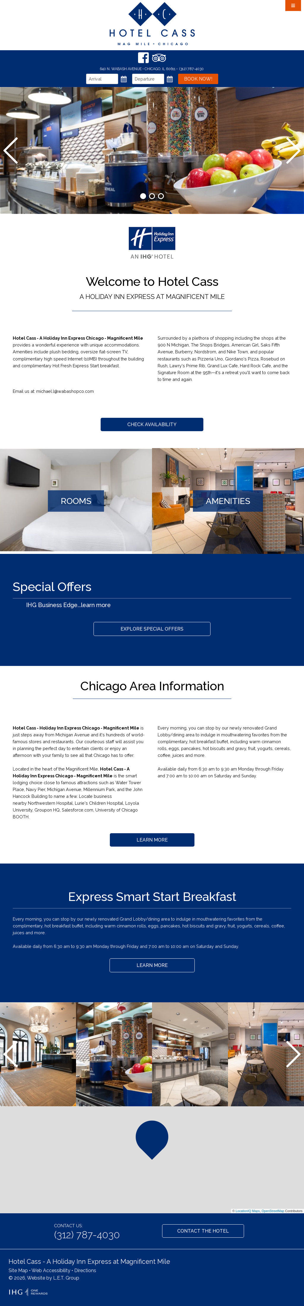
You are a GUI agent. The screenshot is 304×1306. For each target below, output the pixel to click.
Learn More (152, 840)
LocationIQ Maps (248, 1211)
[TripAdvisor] (159, 58)
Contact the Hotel (203, 1231)
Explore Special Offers (152, 629)
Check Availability (152, 424)
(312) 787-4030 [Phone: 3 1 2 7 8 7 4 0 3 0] (191, 69)
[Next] (293, 151)
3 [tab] (161, 196)
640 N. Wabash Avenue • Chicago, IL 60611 (137, 69)
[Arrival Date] (102, 79)
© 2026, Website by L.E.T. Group (44, 1278)
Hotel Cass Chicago (152, 23)
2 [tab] (152, 196)
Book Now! (198, 79)
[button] (152, 1140)
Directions (85, 1270)
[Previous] (10, 151)
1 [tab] (143, 196)
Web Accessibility (50, 1270)
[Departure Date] (148, 79)
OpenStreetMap (273, 1211)
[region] (152, 1159)
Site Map (18, 1270)
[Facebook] (143, 58)
